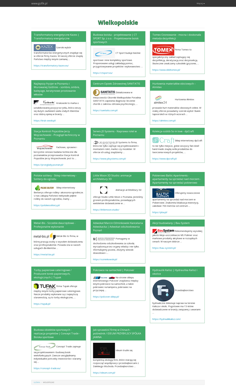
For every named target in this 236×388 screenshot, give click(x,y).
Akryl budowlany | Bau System (171, 223)
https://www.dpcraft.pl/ (164, 158)
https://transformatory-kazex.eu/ (51, 65)
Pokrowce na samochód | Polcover (113, 270)
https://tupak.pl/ (42, 303)
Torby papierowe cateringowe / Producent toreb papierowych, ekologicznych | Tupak (52, 273)
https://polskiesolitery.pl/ (47, 205)
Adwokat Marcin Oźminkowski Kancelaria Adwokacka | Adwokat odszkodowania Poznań (118, 226)
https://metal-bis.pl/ (44, 254)
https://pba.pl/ (159, 212)
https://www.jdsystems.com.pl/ (109, 158)
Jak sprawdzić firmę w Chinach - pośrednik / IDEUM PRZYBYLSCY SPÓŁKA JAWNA (117, 333)
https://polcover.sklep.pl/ (106, 296)
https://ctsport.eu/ (103, 72)
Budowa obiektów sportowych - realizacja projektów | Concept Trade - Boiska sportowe (57, 333)
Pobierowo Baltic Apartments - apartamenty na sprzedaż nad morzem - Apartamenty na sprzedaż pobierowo (176, 179)
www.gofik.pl (39, 3)
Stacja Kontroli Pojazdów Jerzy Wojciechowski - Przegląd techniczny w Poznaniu (57, 134)
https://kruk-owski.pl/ (45, 120)
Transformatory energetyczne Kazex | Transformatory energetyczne (56, 36)
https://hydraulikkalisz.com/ (166, 319)
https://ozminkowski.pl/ (105, 259)
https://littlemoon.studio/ (106, 209)
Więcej (201, 3)
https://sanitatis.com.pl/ (105, 110)
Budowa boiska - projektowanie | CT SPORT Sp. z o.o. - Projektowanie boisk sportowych (116, 38)
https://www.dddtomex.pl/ (166, 69)
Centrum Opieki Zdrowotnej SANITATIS (116, 83)
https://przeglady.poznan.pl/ (48, 164)
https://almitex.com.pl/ (164, 120)
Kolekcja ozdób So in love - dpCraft (173, 131)
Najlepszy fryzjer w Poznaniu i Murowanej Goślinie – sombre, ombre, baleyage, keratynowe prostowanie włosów (57, 89)
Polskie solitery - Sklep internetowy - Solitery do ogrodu (55, 177)
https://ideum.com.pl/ (104, 372)
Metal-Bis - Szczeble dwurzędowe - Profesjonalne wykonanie (54, 224)
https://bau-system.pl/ (164, 247)
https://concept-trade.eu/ (47, 368)
